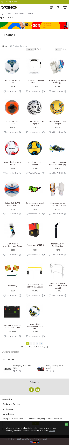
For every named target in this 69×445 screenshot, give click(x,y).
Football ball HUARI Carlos (12, 122)
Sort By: (30, 49)
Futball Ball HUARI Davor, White (12, 204)
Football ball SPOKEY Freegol (57, 122)
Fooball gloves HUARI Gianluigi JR (57, 81)
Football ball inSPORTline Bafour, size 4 (35, 326)
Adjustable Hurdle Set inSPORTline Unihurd (35, 286)
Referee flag (12, 286)
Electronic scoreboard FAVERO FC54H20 (12, 326)
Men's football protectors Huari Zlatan (12, 245)
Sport (9, 13)
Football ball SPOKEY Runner (35, 163)
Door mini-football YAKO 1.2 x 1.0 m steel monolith (58, 285)
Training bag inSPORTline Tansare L (22, 366)
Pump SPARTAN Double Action (57, 245)
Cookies (52, 431)
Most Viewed (8, 359)
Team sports (19, 13)
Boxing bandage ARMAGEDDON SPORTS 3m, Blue (56, 366)
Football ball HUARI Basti (12, 81)
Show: (58, 49)
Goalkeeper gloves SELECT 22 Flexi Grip (57, 204)
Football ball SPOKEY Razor (12, 163)
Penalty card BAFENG (35, 245)
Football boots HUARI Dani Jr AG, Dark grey (57, 163)
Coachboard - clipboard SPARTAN (35, 81)
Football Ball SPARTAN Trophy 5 (35, 122)
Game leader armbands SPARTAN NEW (35, 204)
